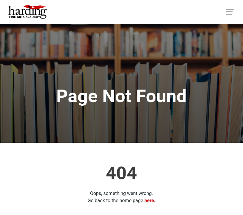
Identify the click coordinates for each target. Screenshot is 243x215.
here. (149, 200)
